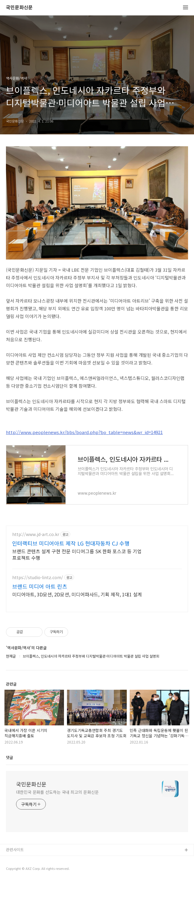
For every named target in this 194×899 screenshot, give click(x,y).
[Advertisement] (97, 577)
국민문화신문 (19, 7)
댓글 (9, 775)
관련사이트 (15, 867)
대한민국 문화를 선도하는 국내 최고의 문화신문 (57, 809)
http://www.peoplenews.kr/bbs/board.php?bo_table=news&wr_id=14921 (84, 432)
